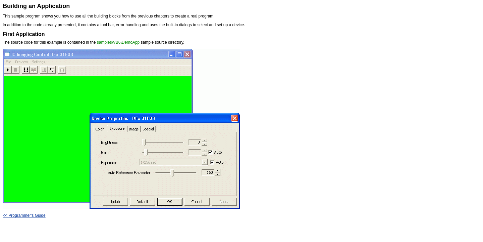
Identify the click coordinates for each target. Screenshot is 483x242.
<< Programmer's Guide (24, 215)
